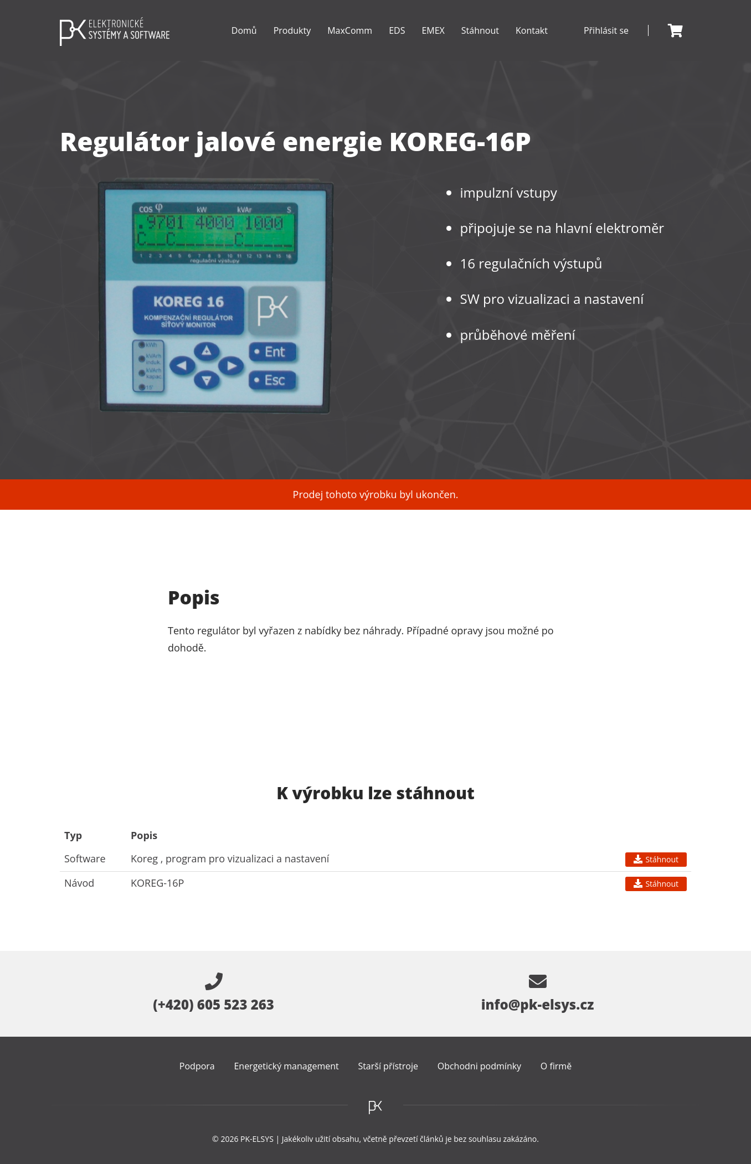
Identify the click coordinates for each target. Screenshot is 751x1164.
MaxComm (349, 42)
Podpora (197, 1066)
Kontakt (532, 30)
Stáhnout (480, 30)
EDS (397, 42)
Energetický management (286, 1066)
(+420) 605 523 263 (213, 992)
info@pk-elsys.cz (537, 992)
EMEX (432, 42)
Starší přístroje (388, 1066)
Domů (244, 30)
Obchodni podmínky (479, 1066)
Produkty (292, 42)
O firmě (556, 1066)
